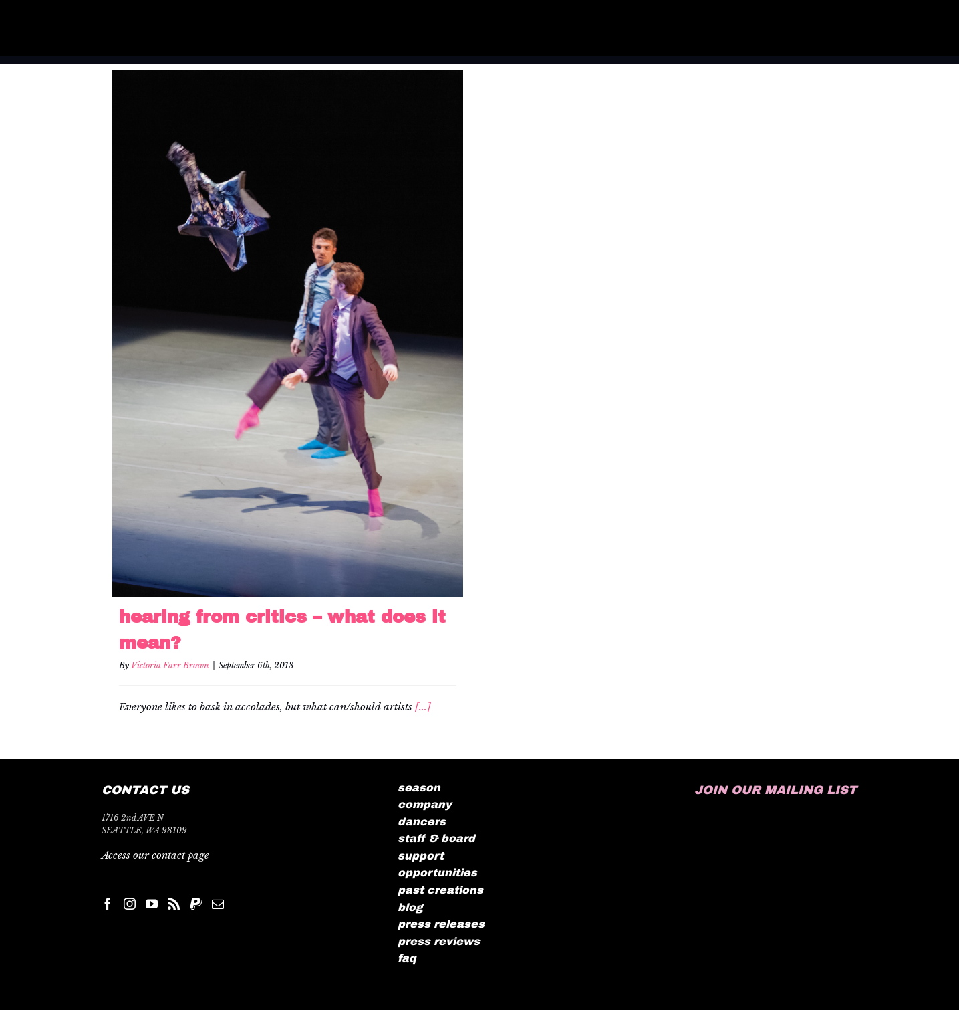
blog (410, 907)
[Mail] (218, 904)
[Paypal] (196, 904)
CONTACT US (145, 790)
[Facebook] (108, 904)
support (421, 856)
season (419, 787)
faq (407, 958)
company (425, 804)
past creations (440, 890)
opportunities (437, 872)
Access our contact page (155, 855)
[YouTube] (152, 904)
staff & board (436, 838)
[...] (423, 706)
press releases (441, 924)
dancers (422, 821)
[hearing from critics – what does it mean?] (287, 333)
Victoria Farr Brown (170, 665)
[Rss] (174, 904)
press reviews (439, 941)
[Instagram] (130, 904)
